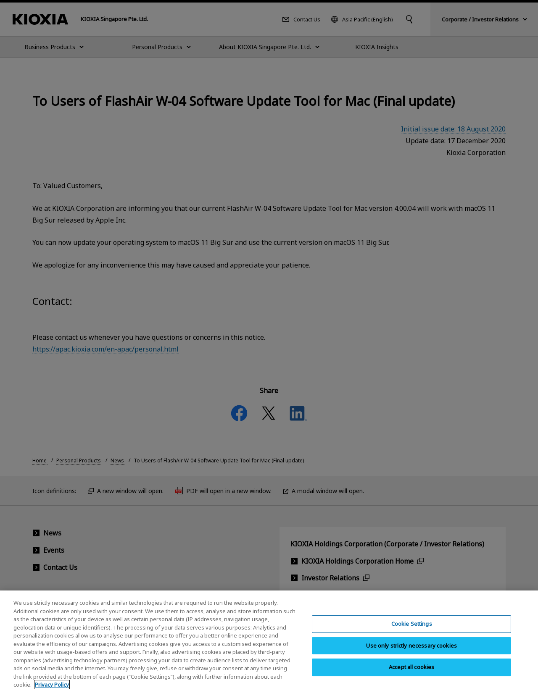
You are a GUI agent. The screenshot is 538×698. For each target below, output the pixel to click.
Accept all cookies (411, 672)
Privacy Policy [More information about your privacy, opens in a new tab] (52, 690)
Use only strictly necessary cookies (411, 650)
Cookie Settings (411, 628)
